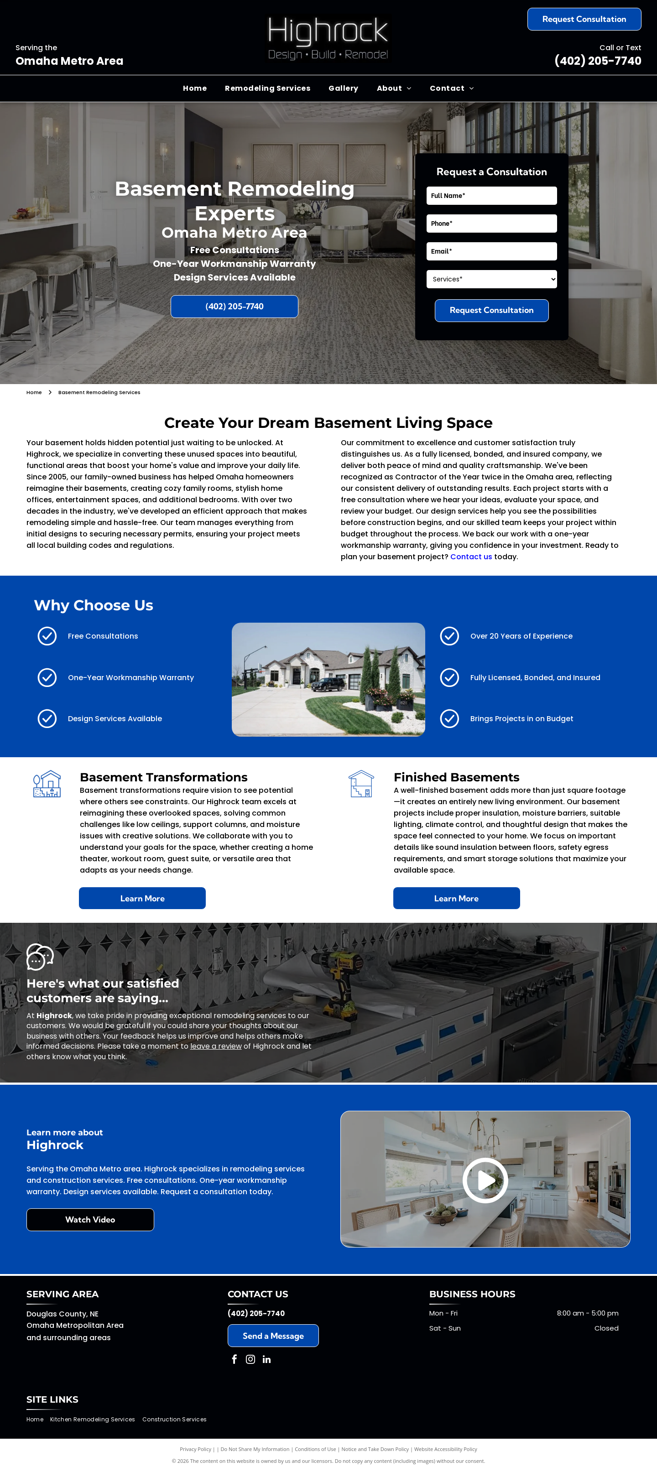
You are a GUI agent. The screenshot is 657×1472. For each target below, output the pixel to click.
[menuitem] (195, 88)
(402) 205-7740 (597, 60)
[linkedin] (266, 1360)
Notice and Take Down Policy (375, 1449)
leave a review (216, 1046)
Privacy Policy (195, 1449)
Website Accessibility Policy (445, 1449)
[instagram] (250, 1360)
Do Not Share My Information (255, 1449)
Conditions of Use (315, 1449)
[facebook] (234, 1360)
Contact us (471, 556)
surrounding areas (77, 1337)
